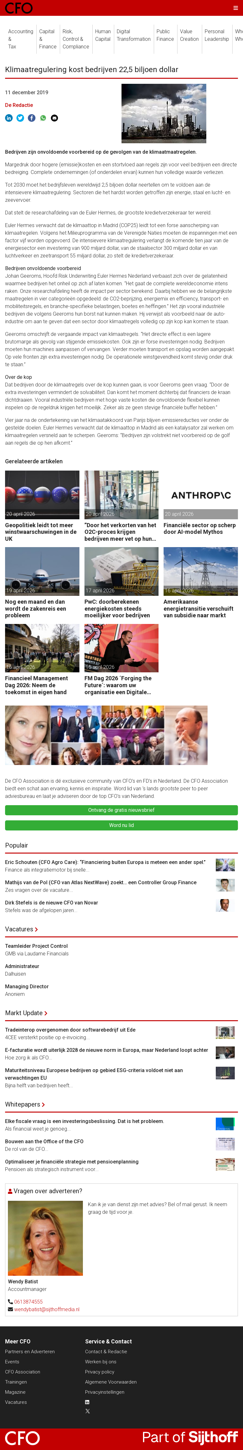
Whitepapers (22, 1104)
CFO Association (22, 1372)
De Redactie (19, 105)
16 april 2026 (179, 591)
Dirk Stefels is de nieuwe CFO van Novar (51, 903)
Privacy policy (99, 1372)
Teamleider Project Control (36, 946)
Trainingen (16, 1382)
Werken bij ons (100, 1362)
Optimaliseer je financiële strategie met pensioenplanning (72, 1162)
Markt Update (24, 1013)
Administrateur (22, 966)
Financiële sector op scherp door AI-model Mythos (200, 528)
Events (12, 1362)
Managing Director (27, 987)
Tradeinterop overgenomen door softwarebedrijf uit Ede (70, 1030)
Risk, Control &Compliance (76, 39)
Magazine (15, 1392)
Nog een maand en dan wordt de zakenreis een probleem (35, 608)
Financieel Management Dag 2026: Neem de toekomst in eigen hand (36, 685)
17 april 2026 (100, 591)
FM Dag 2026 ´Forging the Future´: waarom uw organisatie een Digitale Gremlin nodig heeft (118, 685)
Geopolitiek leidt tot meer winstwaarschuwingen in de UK (41, 532)
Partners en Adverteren (30, 1351)
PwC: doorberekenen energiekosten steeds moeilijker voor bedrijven (117, 608)
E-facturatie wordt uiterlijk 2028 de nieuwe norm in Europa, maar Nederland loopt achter (106, 1050)
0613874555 (28, 1302)
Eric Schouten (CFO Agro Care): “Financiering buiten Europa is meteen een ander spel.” (105, 862)
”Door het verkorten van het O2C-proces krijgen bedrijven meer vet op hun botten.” (120, 532)
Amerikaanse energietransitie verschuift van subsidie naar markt (199, 608)
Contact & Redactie (106, 1351)
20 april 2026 (20, 514)
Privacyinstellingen (104, 1392)
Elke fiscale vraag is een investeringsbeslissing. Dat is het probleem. (84, 1121)
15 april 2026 (100, 667)
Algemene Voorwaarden (111, 1382)
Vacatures (19, 929)
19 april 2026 (20, 591)
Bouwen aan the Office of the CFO (44, 1141)
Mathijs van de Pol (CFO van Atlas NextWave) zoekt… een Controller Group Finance (100, 882)
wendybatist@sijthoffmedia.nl (46, 1309)
